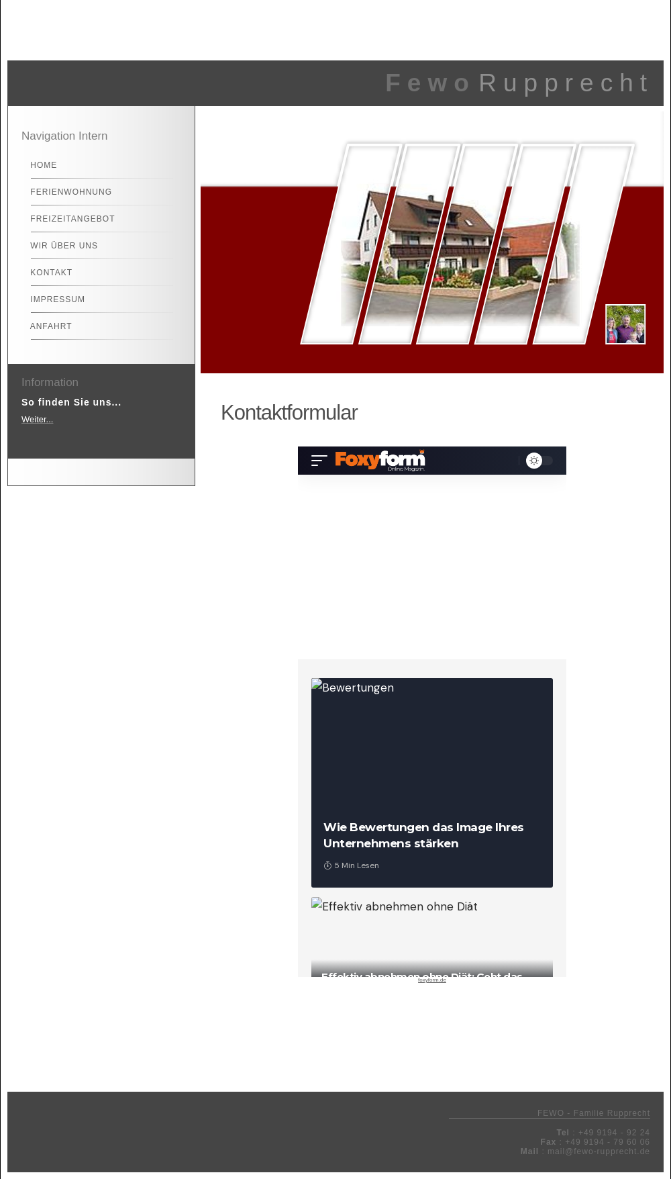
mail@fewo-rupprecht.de (599, 1151)
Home (38, 165)
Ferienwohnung (65, 192)
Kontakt (45, 272)
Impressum (52, 299)
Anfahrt (45, 326)
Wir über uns (58, 245)
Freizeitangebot (67, 219)
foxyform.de (432, 980)
